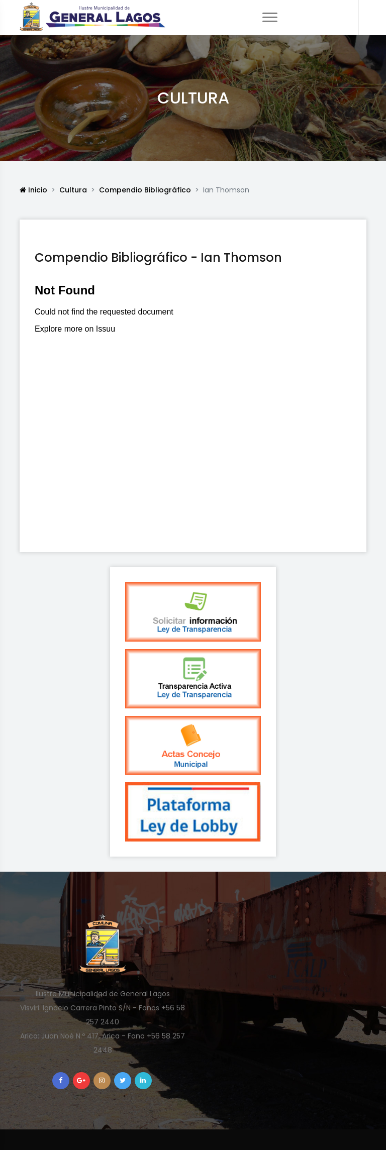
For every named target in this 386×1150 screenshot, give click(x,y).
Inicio (33, 190)
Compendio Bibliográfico (145, 190)
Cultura (73, 190)
